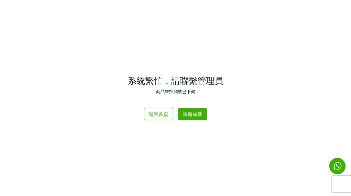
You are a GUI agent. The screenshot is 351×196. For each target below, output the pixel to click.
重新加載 (192, 114)
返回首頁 (158, 114)
